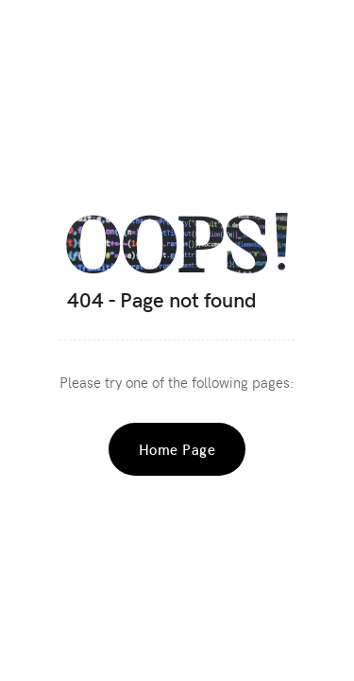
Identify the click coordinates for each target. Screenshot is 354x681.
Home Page (177, 449)
